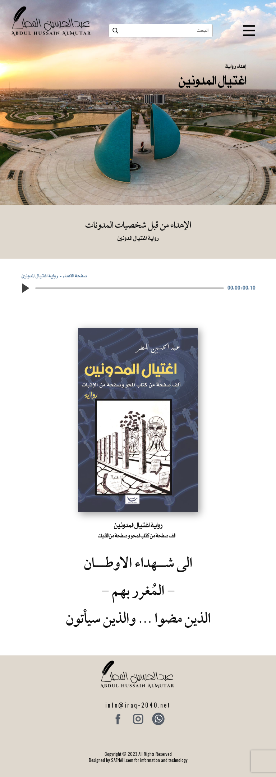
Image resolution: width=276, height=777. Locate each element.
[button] (25, 288)
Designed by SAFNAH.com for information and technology (138, 760)
